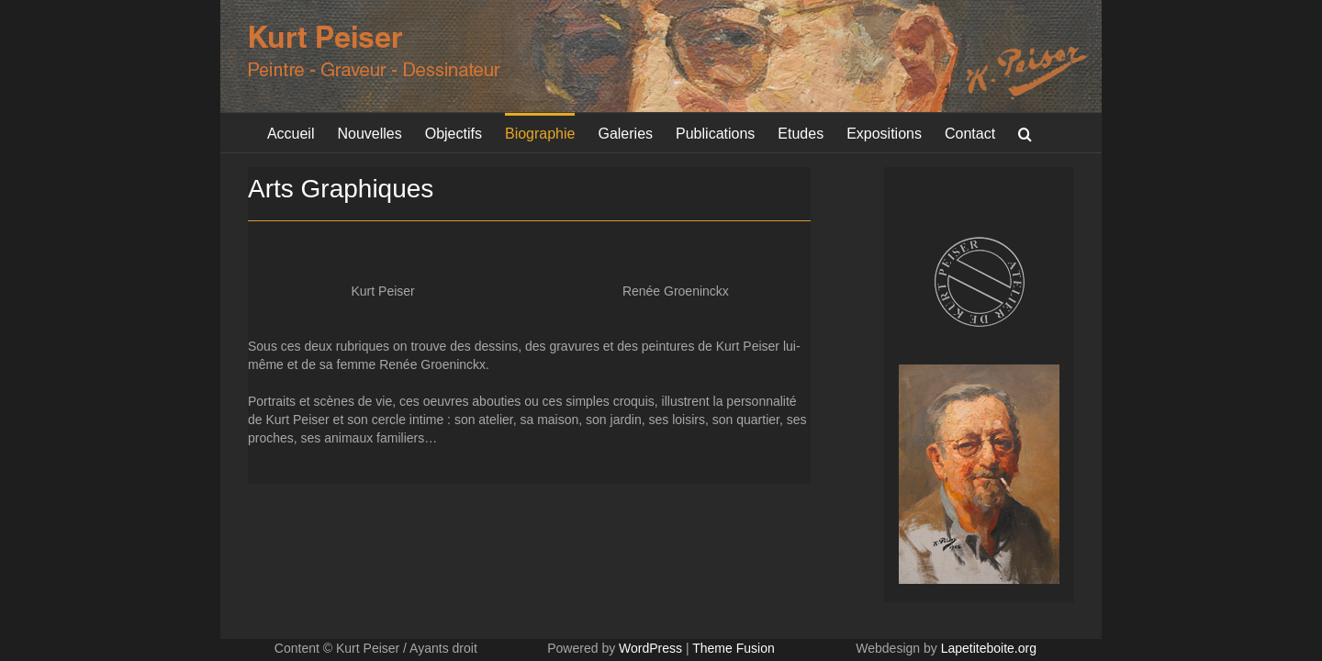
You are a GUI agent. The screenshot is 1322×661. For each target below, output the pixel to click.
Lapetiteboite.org (988, 648)
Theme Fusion (733, 648)
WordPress (650, 648)
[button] (1037, 132)
